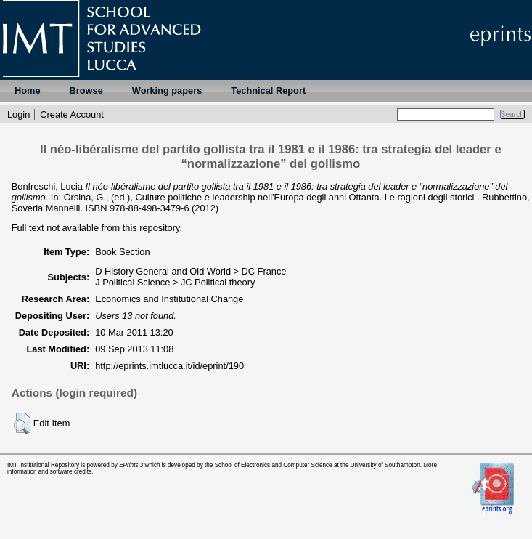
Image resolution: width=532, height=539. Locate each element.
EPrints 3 (131, 465)
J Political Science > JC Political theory (175, 282)
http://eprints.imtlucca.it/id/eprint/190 (169, 365)
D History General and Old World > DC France (190, 271)
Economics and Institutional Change (169, 298)
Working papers (167, 90)
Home (28, 90)
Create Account (72, 114)
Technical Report (268, 90)
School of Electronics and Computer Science (273, 465)
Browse (86, 90)
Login (18, 114)
